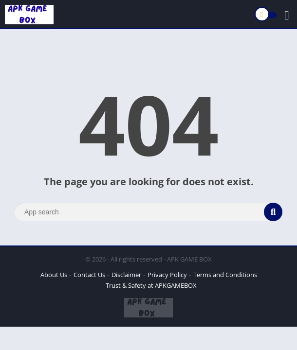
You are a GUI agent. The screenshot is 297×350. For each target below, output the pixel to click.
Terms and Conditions (225, 274)
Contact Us (89, 274)
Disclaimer (126, 274)
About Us (53, 274)
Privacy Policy (167, 274)
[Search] (148, 212)
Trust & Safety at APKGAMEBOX (151, 285)
